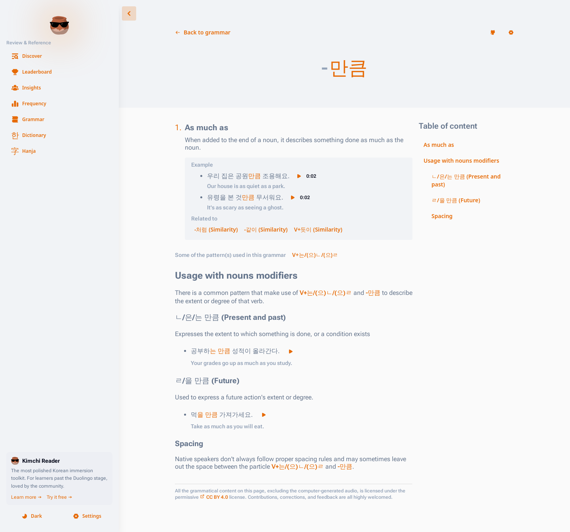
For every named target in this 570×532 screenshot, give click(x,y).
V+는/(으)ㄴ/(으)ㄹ (326, 292)
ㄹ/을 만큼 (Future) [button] (455, 200)
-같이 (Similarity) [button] (266, 229)
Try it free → (59, 497)
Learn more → (26, 497)
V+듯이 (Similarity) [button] (318, 229)
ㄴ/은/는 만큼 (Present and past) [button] (466, 180)
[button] (59, 56)
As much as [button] (439, 144)
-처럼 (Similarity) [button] (216, 229)
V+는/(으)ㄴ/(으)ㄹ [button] (315, 254)
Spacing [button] (441, 216)
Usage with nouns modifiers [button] (461, 160)
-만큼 (373, 292)
